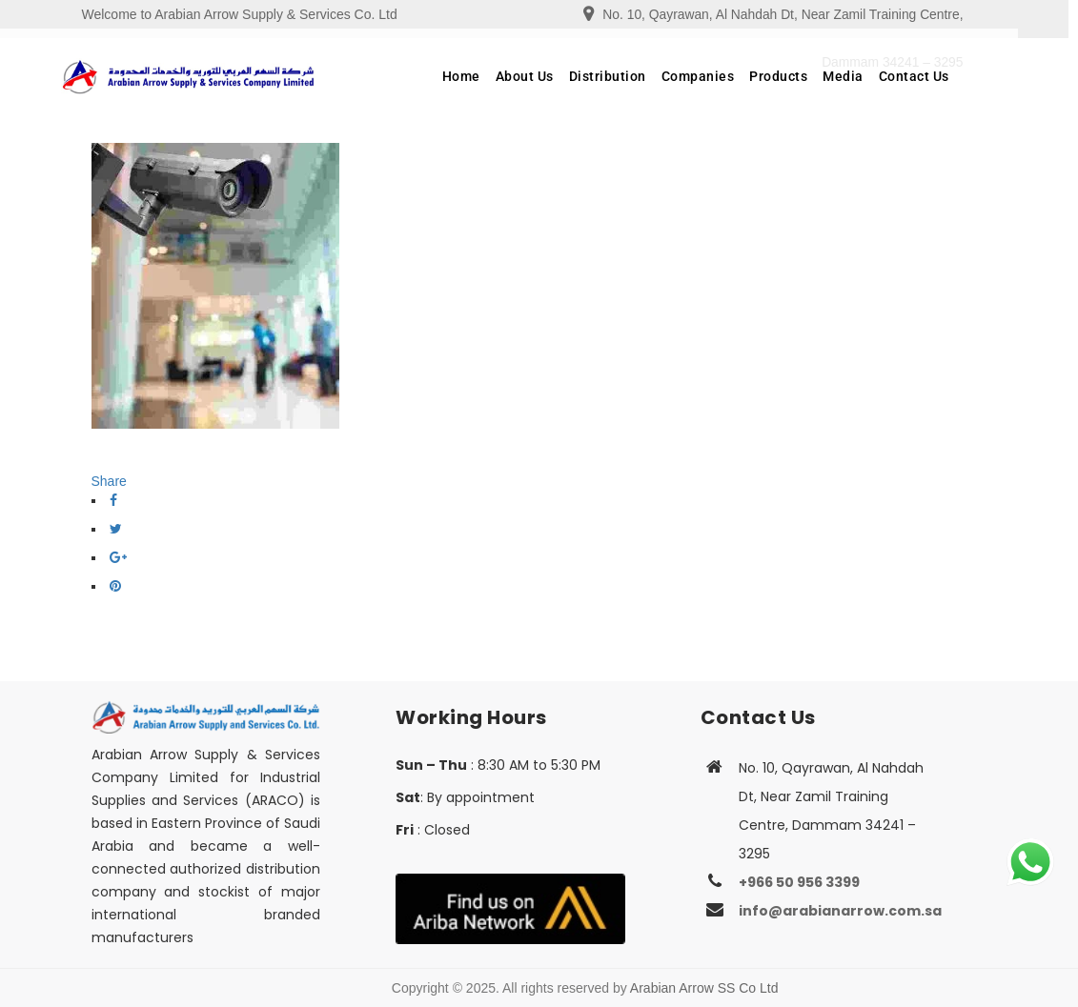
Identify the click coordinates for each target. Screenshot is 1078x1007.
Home (492, 76)
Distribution (638, 76)
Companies (728, 76)
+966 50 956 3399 (799, 882)
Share (109, 481)
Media (873, 76)
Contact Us (944, 76)
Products (809, 76)
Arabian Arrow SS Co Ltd (704, 988)
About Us (555, 76)
